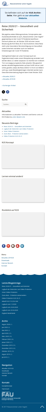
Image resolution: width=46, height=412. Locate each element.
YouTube (17, 246)
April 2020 (5, 333)
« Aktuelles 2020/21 (8, 76)
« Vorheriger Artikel (9, 85)
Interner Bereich (7, 263)
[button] (3, 91)
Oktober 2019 (6, 351)
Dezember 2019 (7, 345)
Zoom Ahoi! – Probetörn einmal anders (16, 134)
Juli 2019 (4, 357)
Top (42, 407)
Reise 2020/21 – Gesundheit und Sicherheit (17, 126)
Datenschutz (6, 392)
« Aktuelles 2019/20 (8, 79)
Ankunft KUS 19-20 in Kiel (10, 301)
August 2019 (6, 354)
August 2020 (6, 324)
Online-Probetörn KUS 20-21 (13, 136)
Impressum (5, 389)
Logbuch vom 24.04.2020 (10, 307)
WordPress (22, 246)
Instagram (13, 246)
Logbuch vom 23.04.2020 (10, 310)
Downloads (5, 260)
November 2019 (7, 348)
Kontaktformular (7, 386)
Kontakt (4, 266)
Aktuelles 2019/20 (7, 258)
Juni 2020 (5, 327)
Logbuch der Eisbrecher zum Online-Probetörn (19, 129)
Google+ (8, 246)
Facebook (4, 246)
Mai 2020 (5, 330)
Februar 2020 (6, 339)
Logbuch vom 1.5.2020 (9, 304)
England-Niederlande (8, 313)
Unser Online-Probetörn (11, 131)
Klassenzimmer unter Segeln (21, 4)
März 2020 (5, 336)
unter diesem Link (18, 117)
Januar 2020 (5, 342)
